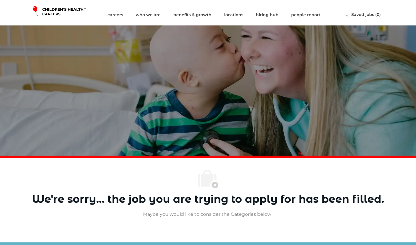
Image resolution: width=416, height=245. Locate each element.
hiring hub (267, 14)
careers (115, 14)
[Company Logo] (66, 12)
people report (305, 14)
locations (233, 14)
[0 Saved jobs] (363, 14)
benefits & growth (192, 14)
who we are (148, 14)
